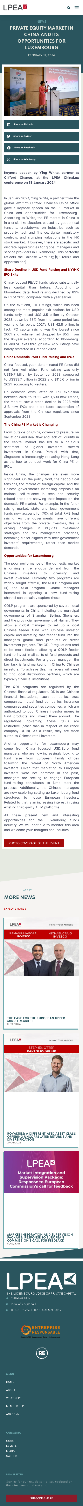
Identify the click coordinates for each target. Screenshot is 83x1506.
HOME (10, 1381)
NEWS (10, 1440)
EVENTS (11, 1445)
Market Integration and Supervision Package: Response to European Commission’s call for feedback (40, 1237)
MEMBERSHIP (15, 1405)
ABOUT (11, 1390)
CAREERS (12, 1455)
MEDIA (10, 1450)
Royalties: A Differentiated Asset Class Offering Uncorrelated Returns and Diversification (41, 1136)
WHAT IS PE (13, 1397)
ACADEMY (13, 1414)
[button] (68, 8)
